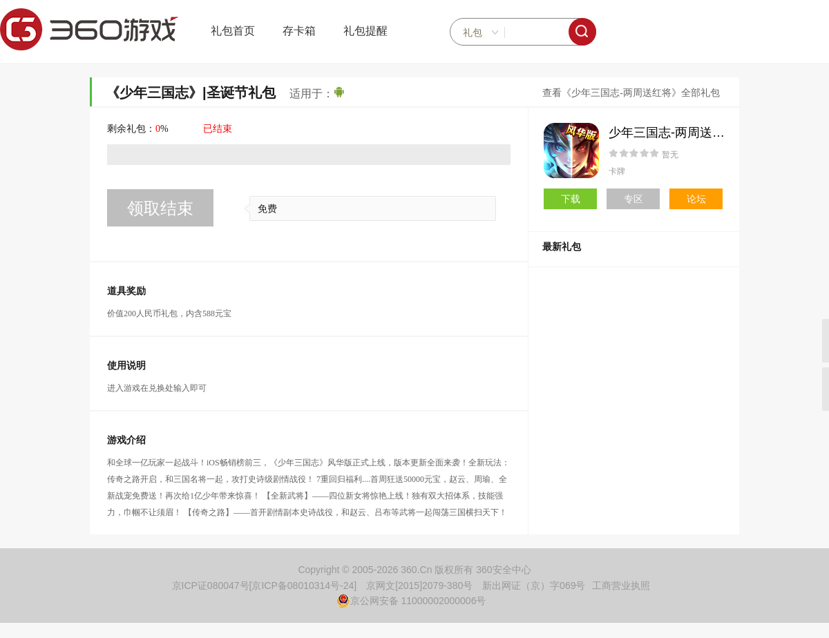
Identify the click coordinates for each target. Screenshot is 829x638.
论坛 (696, 198)
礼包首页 (233, 31)
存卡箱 (299, 31)
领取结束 (160, 208)
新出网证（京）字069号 (533, 585)
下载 (570, 198)
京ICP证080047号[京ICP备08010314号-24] (264, 585)
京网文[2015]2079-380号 (419, 585)
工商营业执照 (621, 585)
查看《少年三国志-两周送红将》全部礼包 (631, 93)
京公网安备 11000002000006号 (411, 601)
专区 (633, 198)
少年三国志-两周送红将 (673, 132)
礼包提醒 (365, 31)
